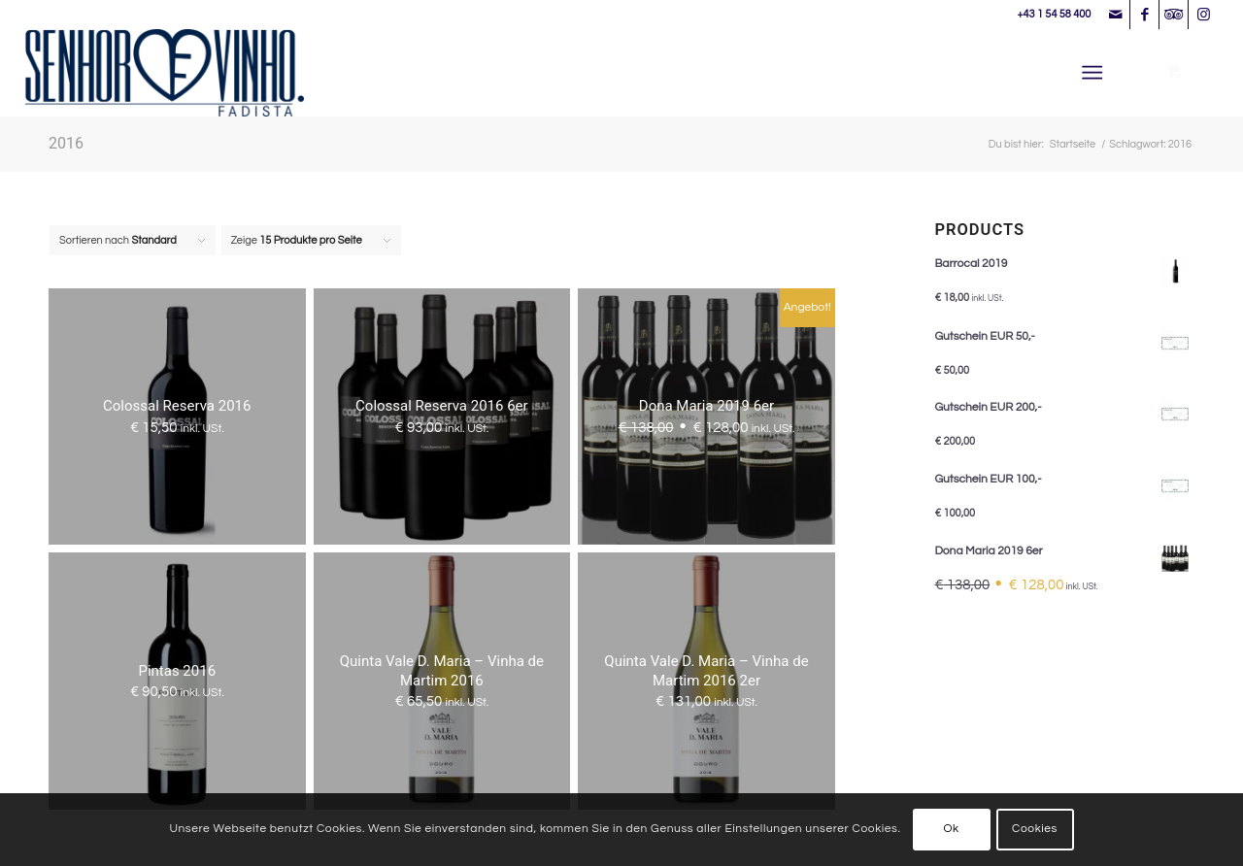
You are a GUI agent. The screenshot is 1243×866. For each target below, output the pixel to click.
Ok (950, 828)
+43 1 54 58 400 (1054, 14)
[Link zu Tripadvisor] (1173, 14)
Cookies (1035, 828)
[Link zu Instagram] (1203, 14)
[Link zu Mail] (1115, 14)
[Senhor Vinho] (164, 73)
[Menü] (1092, 73)
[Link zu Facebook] (1144, 14)
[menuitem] (1096, 73)
